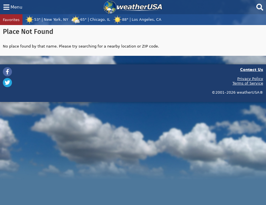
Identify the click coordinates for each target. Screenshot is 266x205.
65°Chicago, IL (90, 19)
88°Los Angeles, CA (137, 19)
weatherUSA (132, 7)
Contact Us (251, 69)
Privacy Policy (250, 78)
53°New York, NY (46, 19)
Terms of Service (247, 83)
